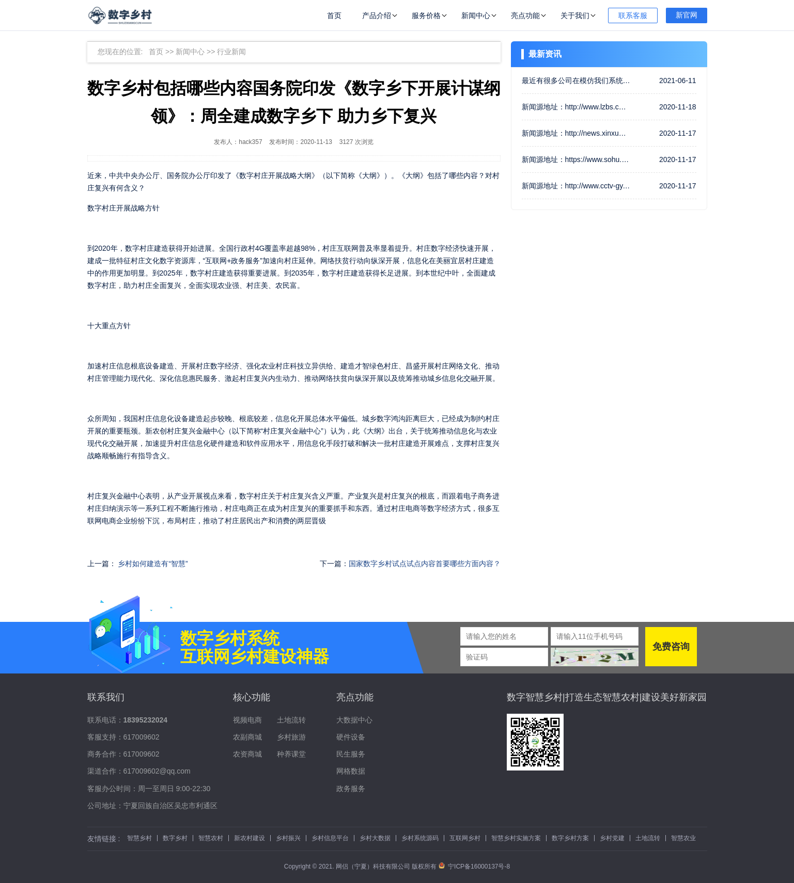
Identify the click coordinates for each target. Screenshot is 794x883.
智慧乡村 (139, 838)
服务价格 (426, 15)
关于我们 (575, 15)
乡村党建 (612, 838)
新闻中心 (475, 15)
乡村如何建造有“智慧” (153, 563)
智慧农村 (210, 838)
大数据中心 (354, 720)
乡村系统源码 (420, 838)
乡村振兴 (288, 838)
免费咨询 (671, 646)
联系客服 (632, 15)
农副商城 (247, 737)
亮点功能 (525, 15)
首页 (334, 15)
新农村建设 (249, 838)
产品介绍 (376, 15)
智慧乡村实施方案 (516, 838)
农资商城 (247, 754)
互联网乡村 (464, 838)
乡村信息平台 (330, 838)
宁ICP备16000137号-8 (474, 866)
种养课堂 (291, 754)
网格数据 (350, 771)
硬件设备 (350, 737)
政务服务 (350, 788)
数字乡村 (175, 838)
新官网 (686, 15)
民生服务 (350, 754)
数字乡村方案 (570, 838)
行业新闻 (231, 51)
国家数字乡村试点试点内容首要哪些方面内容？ (425, 563)
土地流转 (291, 720)
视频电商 (247, 720)
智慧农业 (683, 838)
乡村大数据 (375, 838)
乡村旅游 (291, 737)
